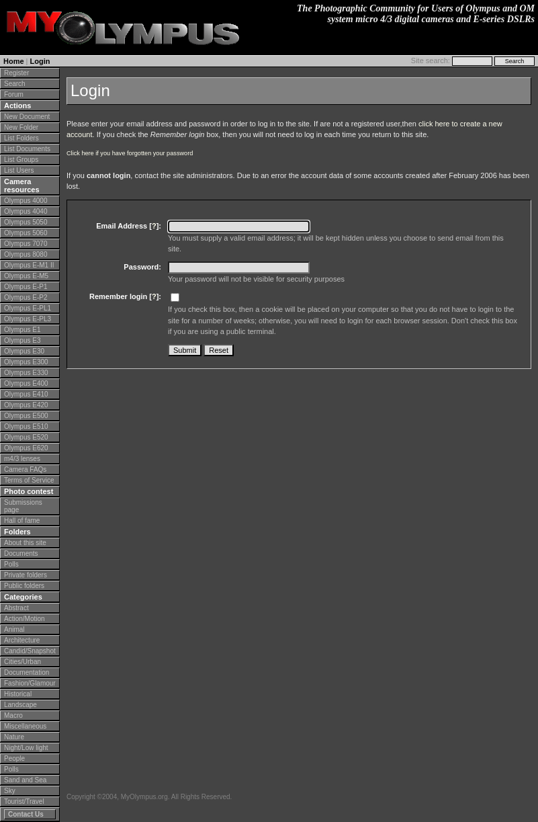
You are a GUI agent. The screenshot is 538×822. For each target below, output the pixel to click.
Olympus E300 (26, 362)
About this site (25, 542)
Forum (14, 94)
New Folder (21, 127)
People (14, 758)
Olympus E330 (26, 372)
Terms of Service (29, 480)
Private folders (25, 575)
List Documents (27, 149)
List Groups (21, 159)
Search (15, 83)
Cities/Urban (22, 661)
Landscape (20, 704)
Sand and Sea (25, 780)
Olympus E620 (26, 448)
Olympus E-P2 (25, 297)
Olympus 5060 (25, 233)
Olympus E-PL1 (27, 308)
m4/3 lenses (22, 458)
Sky (9, 790)
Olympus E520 (26, 437)
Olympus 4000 (25, 200)
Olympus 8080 (25, 254)
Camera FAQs (25, 469)
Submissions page (23, 506)
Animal (14, 629)
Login (40, 61)
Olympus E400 (26, 383)
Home (13, 61)
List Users (19, 170)
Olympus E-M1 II (29, 265)
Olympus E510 (26, 426)
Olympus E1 (22, 329)
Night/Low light (26, 747)
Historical (18, 694)
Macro (13, 715)
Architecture (22, 640)
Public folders (24, 585)
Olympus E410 (26, 394)
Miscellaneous (25, 726)
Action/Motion (24, 618)
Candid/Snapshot (30, 651)
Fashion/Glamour (30, 683)
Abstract (16, 608)
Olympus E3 (22, 340)
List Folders (21, 138)
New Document (27, 116)
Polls (11, 564)
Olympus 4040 (25, 211)
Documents (21, 553)
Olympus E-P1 (25, 286)
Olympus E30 (24, 351)
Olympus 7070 (25, 243)
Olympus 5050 (25, 222)
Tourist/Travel (24, 801)
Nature (14, 737)
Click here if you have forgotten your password (129, 153)
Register (16, 73)
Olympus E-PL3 (27, 319)
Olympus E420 (26, 405)
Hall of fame (22, 520)
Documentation (26, 672)
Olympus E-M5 (26, 276)
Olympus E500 (26, 415)
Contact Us (26, 814)
